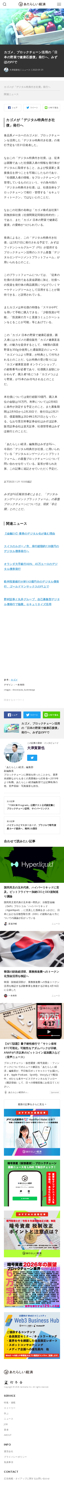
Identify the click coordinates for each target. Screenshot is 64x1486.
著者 (6, 1429)
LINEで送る (53, 107)
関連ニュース (11, 94)
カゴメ (14, 679)
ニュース (26, 70)
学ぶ (6, 1413)
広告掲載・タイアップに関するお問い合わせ (27, 1478)
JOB (6, 1424)
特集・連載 (9, 1402)
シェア (15, 107)
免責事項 (8, 1462)
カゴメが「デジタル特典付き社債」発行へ (27, 86)
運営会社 (8, 1451)
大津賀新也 (36, 748)
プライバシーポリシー (15, 1456)
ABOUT (7, 1434)
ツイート (34, 107)
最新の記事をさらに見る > (32, 1104)
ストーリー (9, 1407)
